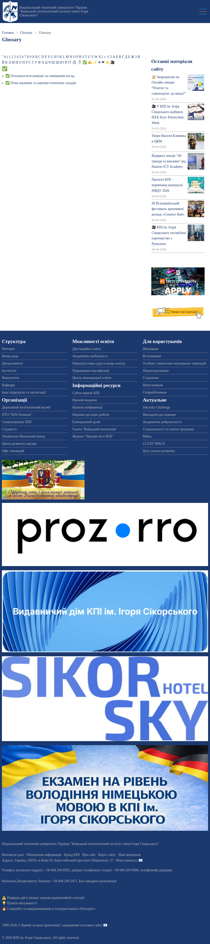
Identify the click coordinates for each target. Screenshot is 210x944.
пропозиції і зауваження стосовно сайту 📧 (75, 925)
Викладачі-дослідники (159, 415)
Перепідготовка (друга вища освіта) (98, 363)
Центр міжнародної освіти (91, 378)
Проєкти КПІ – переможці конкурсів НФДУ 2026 (167, 185)
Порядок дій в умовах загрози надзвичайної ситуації (45, 898)
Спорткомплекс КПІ (17, 422)
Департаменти (12, 363)
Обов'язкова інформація (43, 855)
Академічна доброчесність (162, 422)
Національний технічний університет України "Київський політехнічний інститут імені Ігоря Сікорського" (53, 11)
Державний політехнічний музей (26, 407)
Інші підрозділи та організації (24, 392)
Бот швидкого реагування (97, 881)
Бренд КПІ (72, 855)
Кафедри (8, 385)
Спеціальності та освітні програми (168, 429)
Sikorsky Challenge (156, 407)
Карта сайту (107, 855)
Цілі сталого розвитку (159, 451)
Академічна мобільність (90, 356)
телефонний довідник (156, 870)
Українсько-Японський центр (23, 436)
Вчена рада (10, 356)
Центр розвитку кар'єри (19, 444)
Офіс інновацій (13, 451)
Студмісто (9, 429)
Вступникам (152, 356)
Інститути (9, 371)
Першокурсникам (156, 371)
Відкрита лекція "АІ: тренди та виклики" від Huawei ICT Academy (169, 161)
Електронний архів (86, 422)
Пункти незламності (22, 903)
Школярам (150, 349)
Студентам (151, 378)
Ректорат (8, 349)
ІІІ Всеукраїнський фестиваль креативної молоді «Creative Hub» (168, 208)
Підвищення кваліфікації (90, 371)
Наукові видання (84, 400)
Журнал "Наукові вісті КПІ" (92, 436)
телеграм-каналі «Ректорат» (74, 909)
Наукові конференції (87, 407)
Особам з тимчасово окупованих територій (174, 363)
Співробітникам (154, 392)
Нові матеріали (129, 855)
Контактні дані (13, 855)
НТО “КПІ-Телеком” (17, 415)
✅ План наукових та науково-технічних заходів (40, 83)
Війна (147, 436)
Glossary (26, 33)
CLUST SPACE (154, 444)
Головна (8, 33)
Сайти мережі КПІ (86, 393)
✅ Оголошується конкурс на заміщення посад (39, 76)
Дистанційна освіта (86, 349)
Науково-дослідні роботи (90, 415)
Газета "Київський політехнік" (94, 429)
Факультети (10, 378)
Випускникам (153, 385)
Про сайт (88, 855)
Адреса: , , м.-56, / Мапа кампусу (69, 860)
